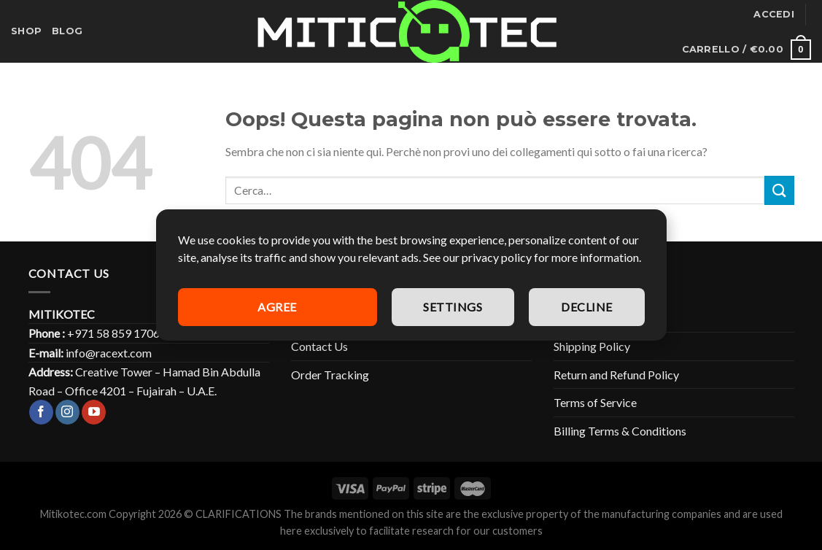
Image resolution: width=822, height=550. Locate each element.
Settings (452, 307)
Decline (586, 307)
